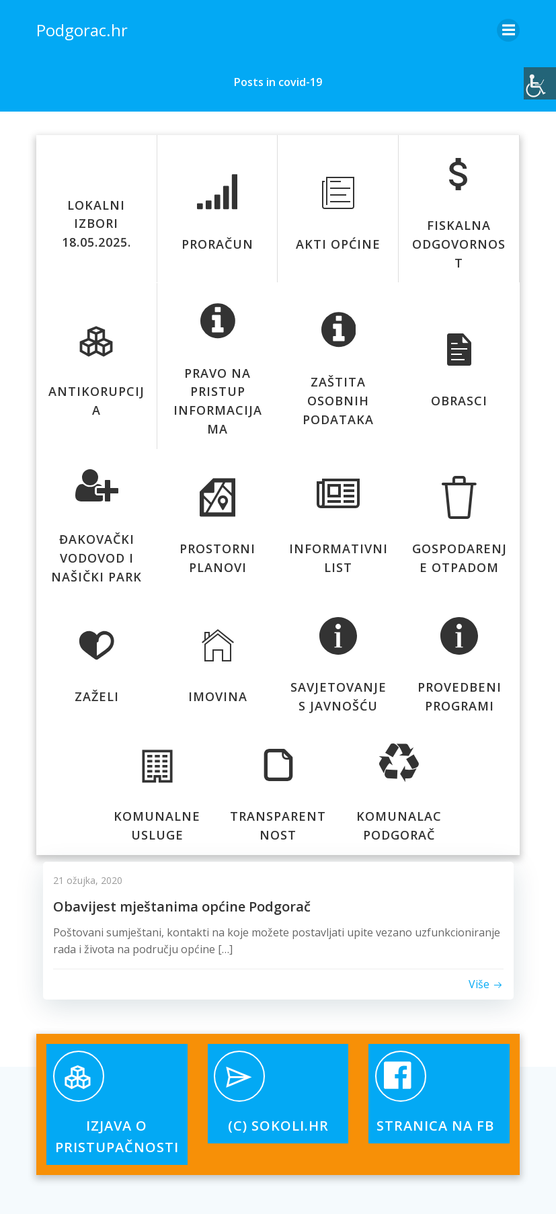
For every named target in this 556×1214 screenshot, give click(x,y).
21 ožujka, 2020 (87, 879)
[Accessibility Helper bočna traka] (540, 83)
